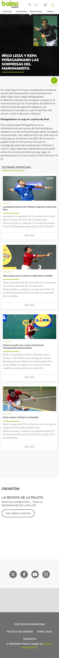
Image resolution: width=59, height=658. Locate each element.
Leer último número (18, 513)
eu (36, 4)
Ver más (29, 235)
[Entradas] (44, 4)
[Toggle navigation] (52, 5)
